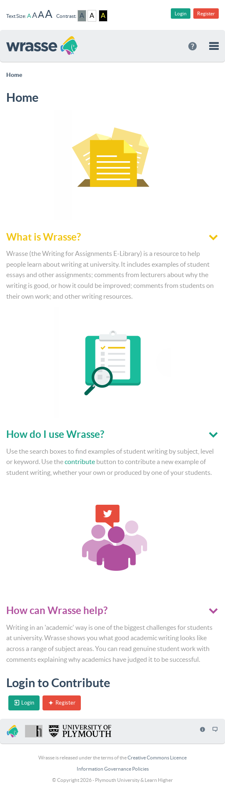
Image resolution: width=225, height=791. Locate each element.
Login (181, 13)
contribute (80, 461)
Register (206, 13)
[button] (214, 46)
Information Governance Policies (113, 768)
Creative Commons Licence (157, 757)
